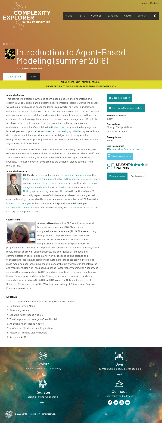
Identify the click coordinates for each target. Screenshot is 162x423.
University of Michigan (18, 203)
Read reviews (137, 176)
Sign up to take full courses (43, 397)
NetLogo (60, 127)
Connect (119, 392)
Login (144, 3)
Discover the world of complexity (43, 368)
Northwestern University (54, 131)
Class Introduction (121, 98)
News (81, 16)
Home (69, 16)
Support (143, 16)
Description (14, 76)
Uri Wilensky (78, 131)
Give (119, 364)
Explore (113, 16)
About (127, 16)
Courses (96, 16)
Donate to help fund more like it (124, 149)
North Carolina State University (76, 179)
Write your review (117, 176)
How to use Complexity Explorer (127, 108)
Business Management (76, 175)
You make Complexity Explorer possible (119, 369)
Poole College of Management (39, 179)
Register (154, 3)
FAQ (33, 76)
